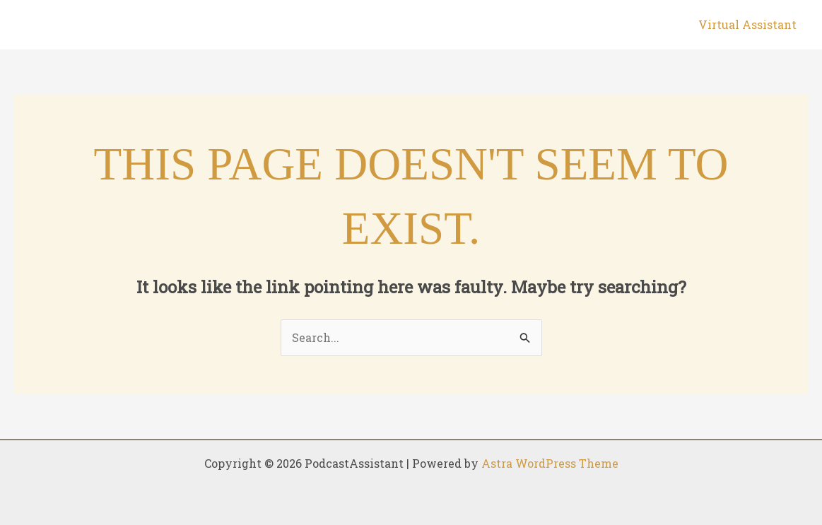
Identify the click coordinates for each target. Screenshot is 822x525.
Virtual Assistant (747, 24)
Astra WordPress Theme (549, 463)
